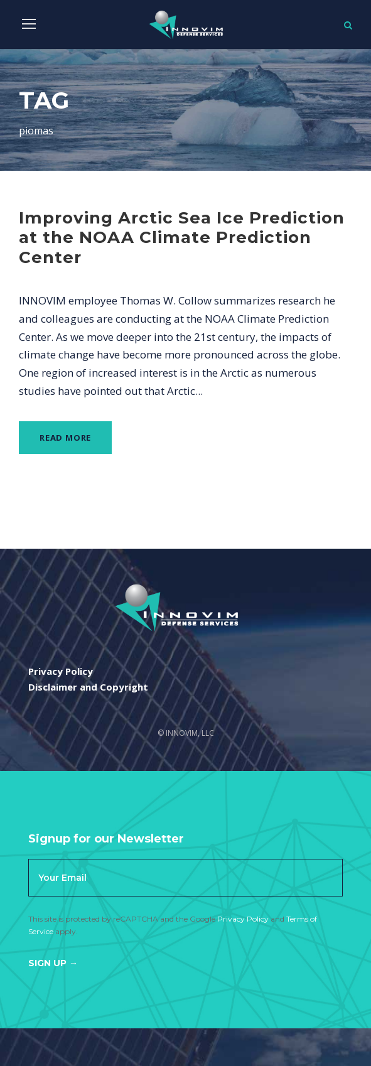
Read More (65, 437)
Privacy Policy (243, 918)
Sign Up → (53, 963)
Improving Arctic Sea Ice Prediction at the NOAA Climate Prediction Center (182, 237)
